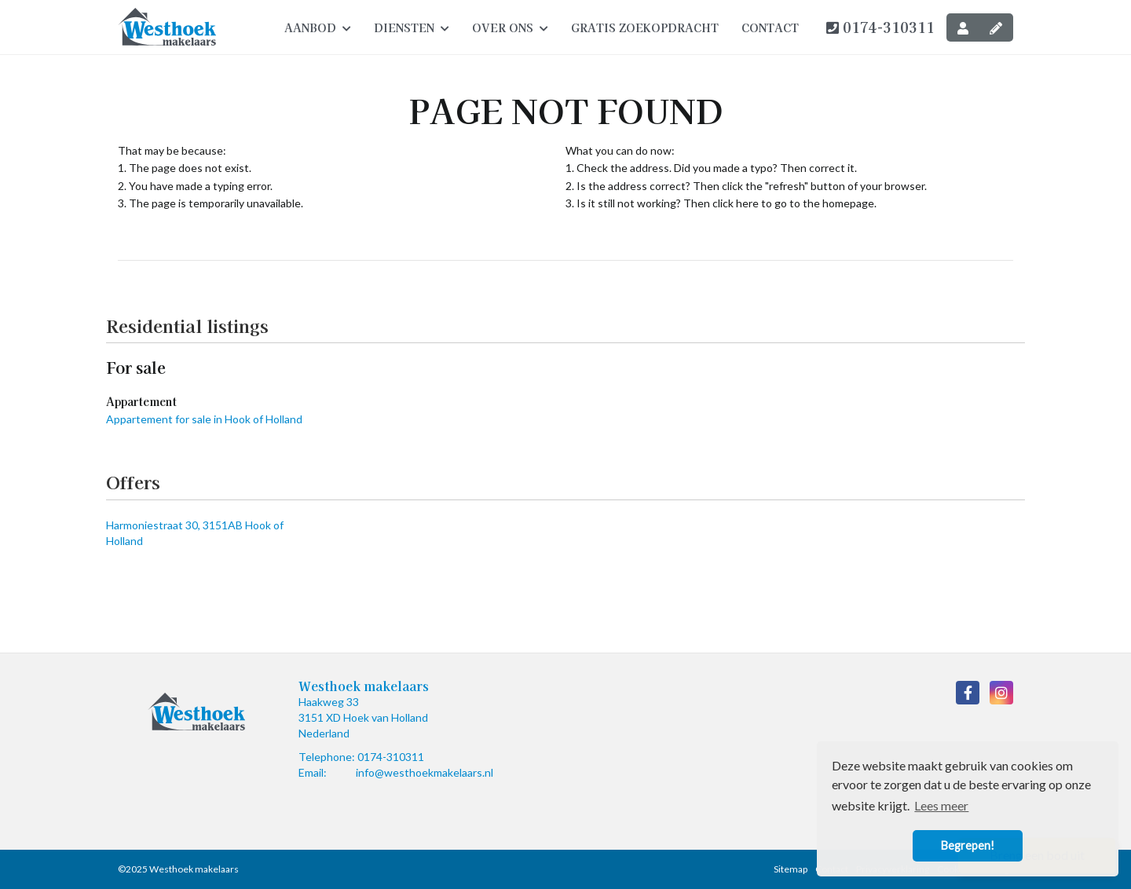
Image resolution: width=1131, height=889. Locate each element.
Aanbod (317, 27)
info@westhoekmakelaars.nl (424, 772)
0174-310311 (880, 26)
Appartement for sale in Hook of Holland (204, 419)
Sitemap (790, 869)
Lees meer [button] (941, 805)
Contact (770, 27)
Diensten (411, 27)
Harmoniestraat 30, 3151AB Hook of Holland (195, 532)
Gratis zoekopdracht (645, 27)
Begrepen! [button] (967, 845)
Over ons (510, 27)
